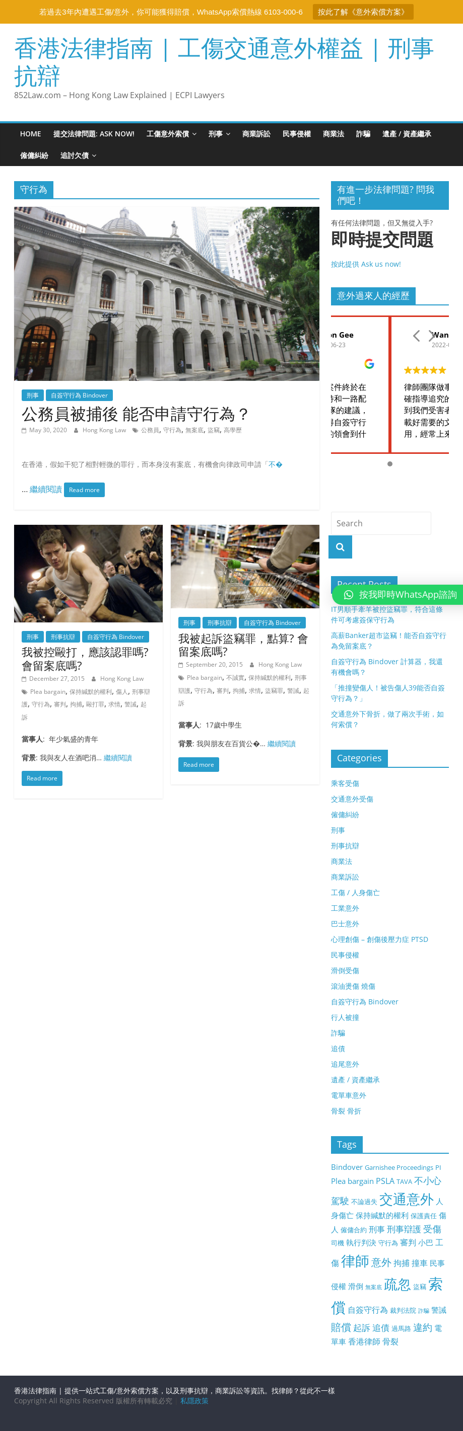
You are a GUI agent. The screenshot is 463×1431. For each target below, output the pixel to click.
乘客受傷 (345, 783)
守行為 (172, 430)
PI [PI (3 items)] (438, 1167)
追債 (338, 1048)
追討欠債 (74, 155)
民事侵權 (297, 133)
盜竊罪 (274, 690)
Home (30, 133)
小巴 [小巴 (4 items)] (425, 1242)
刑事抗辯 (63, 636)
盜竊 (214, 430)
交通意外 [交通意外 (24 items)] (406, 1198)
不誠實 (235, 677)
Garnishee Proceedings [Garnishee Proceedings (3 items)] (399, 1167)
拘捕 (76, 704)
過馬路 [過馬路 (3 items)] (401, 1328)
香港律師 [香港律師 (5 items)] (364, 1341)
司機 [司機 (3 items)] (337, 1242)
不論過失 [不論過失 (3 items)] (364, 1201)
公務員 (150, 430)
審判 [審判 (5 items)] (408, 1242)
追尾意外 (345, 1064)
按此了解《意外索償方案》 (363, 12)
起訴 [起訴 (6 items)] (361, 1327)
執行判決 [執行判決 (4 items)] (361, 1242)
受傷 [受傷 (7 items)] (432, 1229)
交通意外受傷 (352, 799)
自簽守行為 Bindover (79, 395)
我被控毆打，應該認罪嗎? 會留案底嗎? (85, 658)
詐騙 (363, 133)
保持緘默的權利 (91, 691)
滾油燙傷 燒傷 (353, 986)
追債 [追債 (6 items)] (380, 1327)
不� (276, 464)
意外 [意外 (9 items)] (381, 1262)
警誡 (130, 704)
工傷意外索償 (168, 133)
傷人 (122, 691)
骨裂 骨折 (346, 1111)
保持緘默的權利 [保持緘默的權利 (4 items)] (382, 1215)
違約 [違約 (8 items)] (422, 1327)
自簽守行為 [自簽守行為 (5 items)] (368, 1309)
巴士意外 (345, 923)
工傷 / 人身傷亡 (355, 892)
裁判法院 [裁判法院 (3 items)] (403, 1310)
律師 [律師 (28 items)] (355, 1260)
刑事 (216, 133)
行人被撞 (345, 1017)
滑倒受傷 (345, 970)
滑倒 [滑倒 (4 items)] (355, 1286)
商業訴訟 (256, 133)
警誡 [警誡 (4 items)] (438, 1310)
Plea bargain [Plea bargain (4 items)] (352, 1181)
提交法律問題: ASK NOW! (94, 133)
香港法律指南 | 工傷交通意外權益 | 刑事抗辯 (224, 61)
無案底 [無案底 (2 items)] (373, 1287)
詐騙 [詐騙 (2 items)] (423, 1310)
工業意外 (345, 908)
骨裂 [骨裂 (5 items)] (390, 1341)
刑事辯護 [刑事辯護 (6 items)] (404, 1229)
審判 (60, 704)
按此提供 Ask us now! (390, 249)
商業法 (333, 133)
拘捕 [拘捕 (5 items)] (401, 1262)
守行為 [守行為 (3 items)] (388, 1242)
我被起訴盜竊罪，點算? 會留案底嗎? (243, 644)
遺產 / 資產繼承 (406, 133)
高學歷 (233, 430)
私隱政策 (194, 1400)
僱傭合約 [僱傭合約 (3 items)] (354, 1229)
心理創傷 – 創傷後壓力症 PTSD (379, 939)
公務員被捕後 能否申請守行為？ (136, 413)
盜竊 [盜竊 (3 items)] (419, 1286)
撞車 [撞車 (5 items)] (420, 1262)
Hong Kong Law (105, 430)
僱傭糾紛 (34, 155)
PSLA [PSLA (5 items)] (385, 1180)
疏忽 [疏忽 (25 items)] (397, 1284)
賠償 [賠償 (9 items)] (341, 1327)
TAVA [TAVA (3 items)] (404, 1181)
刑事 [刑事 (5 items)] (377, 1229)
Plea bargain (47, 691)
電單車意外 (348, 1095)
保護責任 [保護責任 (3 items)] (424, 1215)
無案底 (194, 430)
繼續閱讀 (47, 489)
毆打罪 (95, 704)
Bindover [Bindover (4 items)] (347, 1167)
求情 (114, 704)
